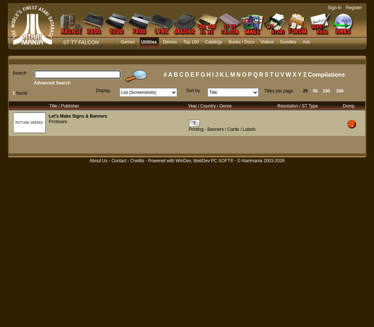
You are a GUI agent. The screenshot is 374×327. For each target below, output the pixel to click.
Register (354, 7)
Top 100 (191, 42)
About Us (98, 160)
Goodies (288, 42)
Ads (306, 42)
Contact (118, 160)
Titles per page (278, 91)
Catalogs (213, 42)
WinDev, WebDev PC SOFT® (204, 160)
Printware (58, 121)
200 (340, 91)
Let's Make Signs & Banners (78, 116)
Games (128, 42)
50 (315, 91)
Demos (170, 42)
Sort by (193, 90)
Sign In (334, 7)
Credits (137, 160)
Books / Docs (242, 42)
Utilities (149, 42)
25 (305, 91)
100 (326, 91)
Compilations (326, 75)
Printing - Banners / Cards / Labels (222, 129)
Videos (267, 42)
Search (20, 73)
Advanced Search (52, 82)
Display (103, 90)
